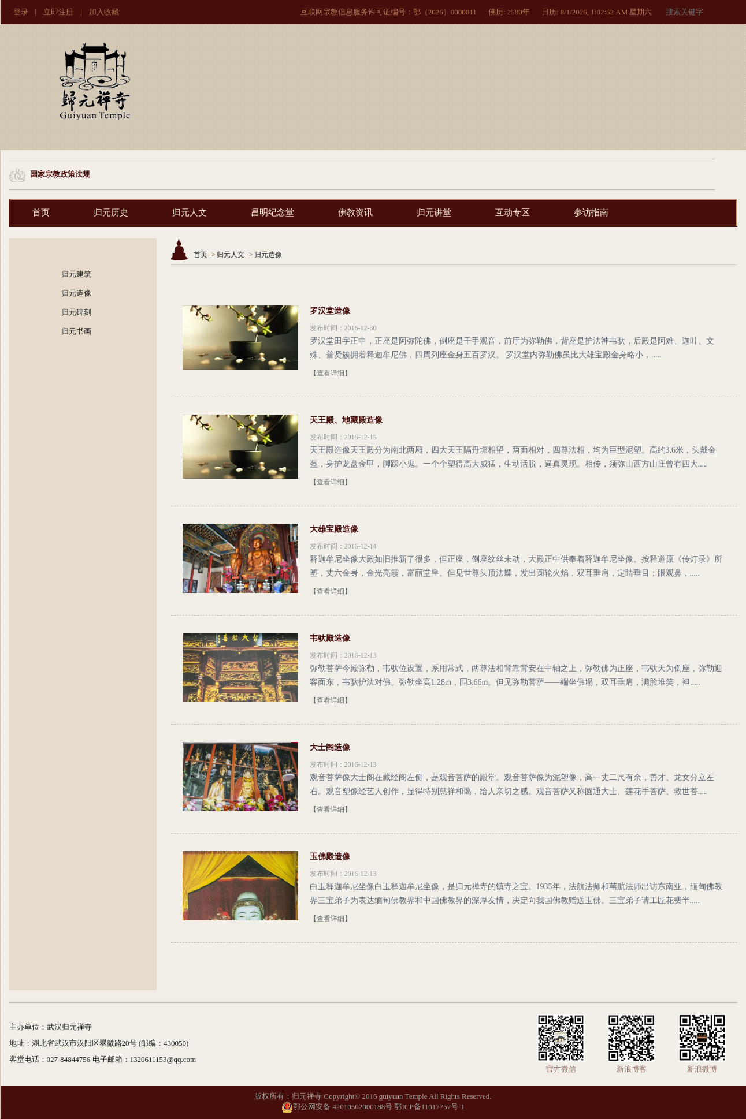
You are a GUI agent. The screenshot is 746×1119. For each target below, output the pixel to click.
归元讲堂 (434, 212)
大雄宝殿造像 (334, 529)
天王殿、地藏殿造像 (346, 420)
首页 (41, 212)
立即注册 (58, 12)
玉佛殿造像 (330, 856)
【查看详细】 (330, 373)
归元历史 (111, 212)
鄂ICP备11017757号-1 (429, 1106)
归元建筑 (76, 274)
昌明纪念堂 (272, 212)
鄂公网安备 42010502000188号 (336, 1106)
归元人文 (189, 212)
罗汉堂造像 (330, 311)
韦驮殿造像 (330, 638)
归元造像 (76, 293)
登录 (20, 12)
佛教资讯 (355, 212)
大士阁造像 (330, 747)
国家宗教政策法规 (60, 174)
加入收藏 (104, 12)
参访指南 (591, 212)
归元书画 (76, 331)
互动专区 (512, 212)
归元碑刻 (76, 312)
